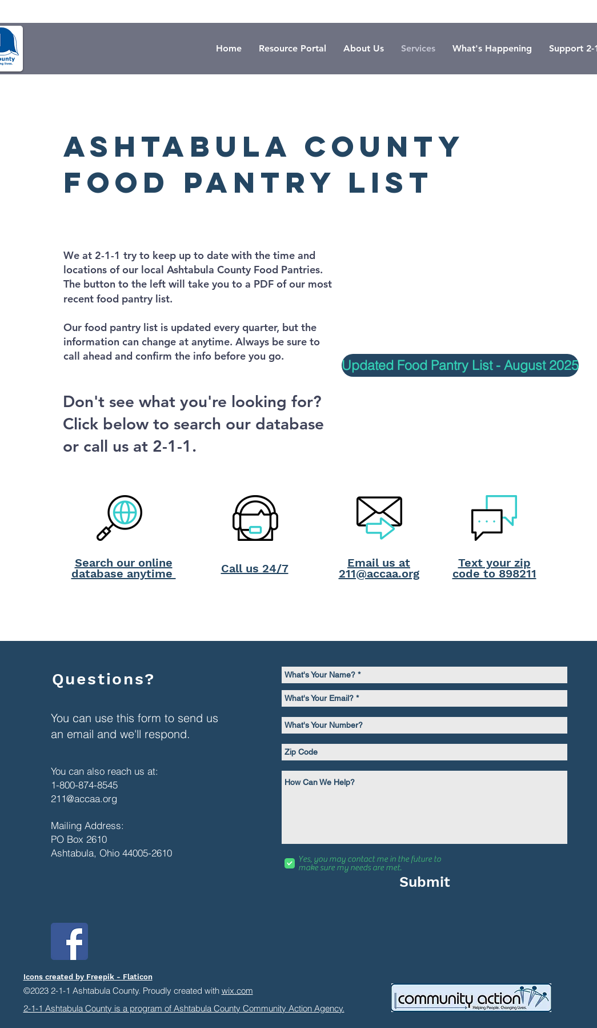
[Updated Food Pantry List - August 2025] (460, 365)
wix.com (237, 990)
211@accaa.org (84, 798)
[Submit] (425, 882)
